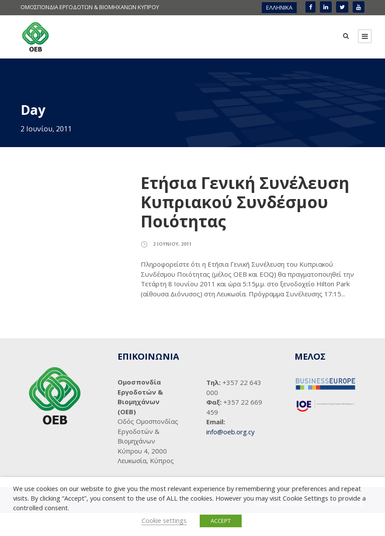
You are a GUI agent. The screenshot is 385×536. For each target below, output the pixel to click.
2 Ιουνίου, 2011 (172, 267)
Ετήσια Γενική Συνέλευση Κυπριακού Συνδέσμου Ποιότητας (245, 225)
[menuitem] (279, 7)
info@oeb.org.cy (230, 454)
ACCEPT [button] (221, 521)
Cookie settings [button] (164, 520)
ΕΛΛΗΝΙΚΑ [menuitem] (279, 7)
